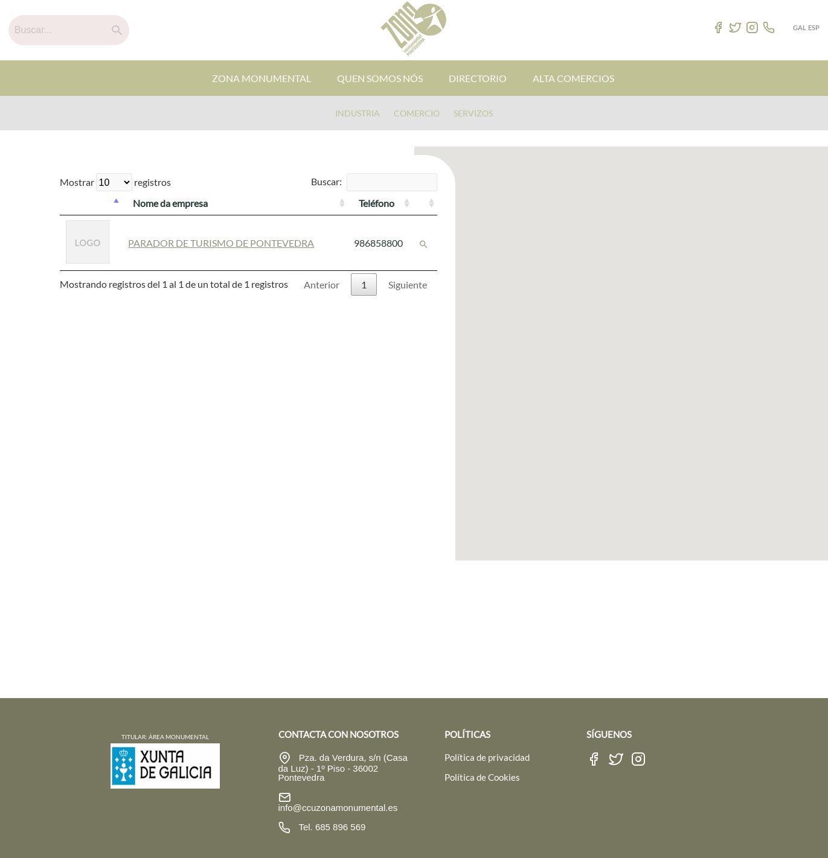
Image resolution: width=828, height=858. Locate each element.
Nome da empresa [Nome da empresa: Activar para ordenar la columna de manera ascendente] (170, 203)
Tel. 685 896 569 (331, 827)
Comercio (417, 113)
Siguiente (407, 284)
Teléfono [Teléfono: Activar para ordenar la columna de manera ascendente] (376, 203)
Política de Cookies (482, 777)
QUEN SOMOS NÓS (380, 78)
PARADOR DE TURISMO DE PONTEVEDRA (221, 243)
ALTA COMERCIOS (573, 78)
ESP (814, 27)
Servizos (473, 113)
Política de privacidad (487, 757)
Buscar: (374, 181)
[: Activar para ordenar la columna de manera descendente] (91, 203)
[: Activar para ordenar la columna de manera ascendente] (424, 203)
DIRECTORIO (478, 78)
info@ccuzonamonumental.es (338, 807)
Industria (357, 113)
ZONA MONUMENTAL (261, 78)
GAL (799, 27)
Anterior (321, 284)
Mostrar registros (115, 182)
